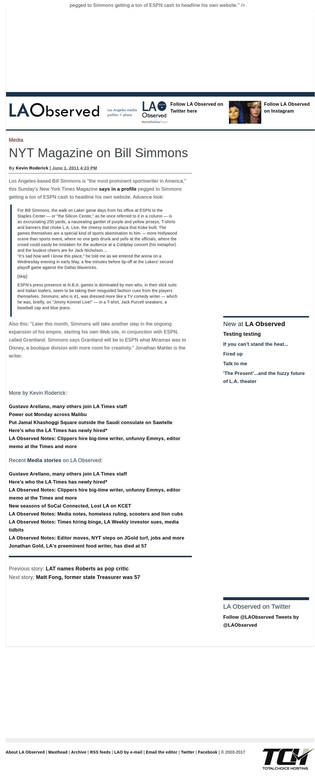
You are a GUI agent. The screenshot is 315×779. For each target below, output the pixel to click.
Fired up (233, 354)
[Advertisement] (142, 49)
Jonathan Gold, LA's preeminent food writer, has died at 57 (78, 546)
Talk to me (235, 363)
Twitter (187, 752)
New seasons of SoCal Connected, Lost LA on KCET (70, 506)
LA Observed (265, 323)
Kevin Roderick (32, 167)
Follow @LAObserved (248, 617)
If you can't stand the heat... (255, 344)
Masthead (57, 752)
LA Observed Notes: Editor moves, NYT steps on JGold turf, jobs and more (96, 538)
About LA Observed (25, 752)
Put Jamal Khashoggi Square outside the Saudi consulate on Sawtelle (90, 422)
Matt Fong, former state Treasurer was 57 (88, 577)
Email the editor (161, 752)
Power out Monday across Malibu (48, 414)
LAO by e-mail (128, 752)
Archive (79, 752)
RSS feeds (100, 752)
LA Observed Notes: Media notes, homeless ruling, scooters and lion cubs (96, 514)
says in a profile (118, 189)
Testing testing (242, 334)
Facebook (208, 752)
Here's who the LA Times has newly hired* (58, 430)
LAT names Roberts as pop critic (87, 569)
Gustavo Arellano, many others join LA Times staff (68, 406)
